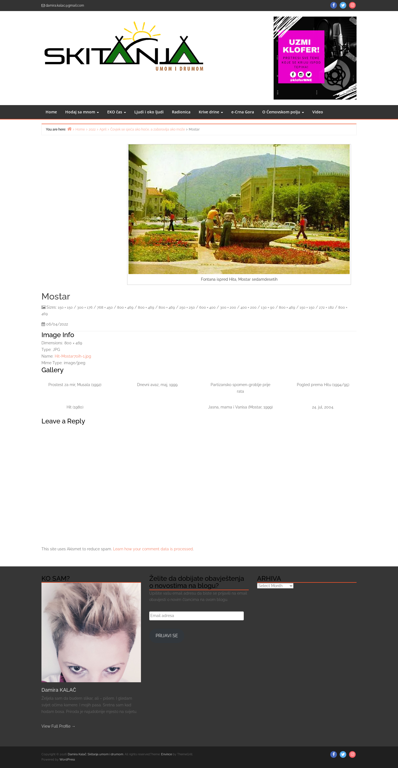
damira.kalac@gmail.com (65, 5)
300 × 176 (85, 307)
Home (51, 111)
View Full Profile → (58, 726)
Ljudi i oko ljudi (149, 111)
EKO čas (116, 111)
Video (317, 111)
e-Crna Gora (242, 111)
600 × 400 (207, 307)
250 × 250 (187, 307)
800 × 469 (125, 307)
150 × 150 (65, 307)
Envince (166, 754)
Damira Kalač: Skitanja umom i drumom (95, 754)
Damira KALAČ (58, 690)
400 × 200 (248, 307)
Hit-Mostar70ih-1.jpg (73, 356)
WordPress (67, 759)
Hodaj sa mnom (82, 111)
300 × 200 (228, 307)
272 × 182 (326, 307)
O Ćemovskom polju (283, 111)
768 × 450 (105, 307)
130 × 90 (267, 307)
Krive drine (211, 111)
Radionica (181, 111)
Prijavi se (167, 635)
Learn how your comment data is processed (153, 549)
